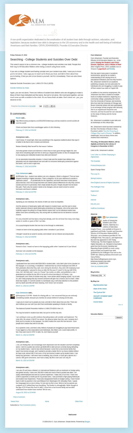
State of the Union (100, 289)
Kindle (112, 69)
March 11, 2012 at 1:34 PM (25, 286)
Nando (18, 118)
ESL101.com (95, 204)
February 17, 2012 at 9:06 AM (26, 130)
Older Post (78, 401)
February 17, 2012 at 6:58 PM (26, 237)
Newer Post (15, 401)
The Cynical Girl (99, 292)
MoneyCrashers (96, 178)
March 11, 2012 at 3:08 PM (25, 335)
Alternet (93, 200)
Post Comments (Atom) (28, 405)
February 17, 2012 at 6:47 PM (26, 192)
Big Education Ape (100, 285)
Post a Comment (19, 397)
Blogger (87, 422)
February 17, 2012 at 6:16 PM (26, 166)
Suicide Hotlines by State (19, 88)
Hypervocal (94, 191)
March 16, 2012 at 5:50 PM (25, 360)
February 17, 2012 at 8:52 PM (26, 254)
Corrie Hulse (98, 302)
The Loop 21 (95, 174)
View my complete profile (99, 266)
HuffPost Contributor (98, 208)
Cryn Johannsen (22, 173)
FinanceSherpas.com (98, 165)
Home (47, 401)
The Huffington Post (97, 187)
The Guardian (95, 161)
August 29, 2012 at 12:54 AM (26, 392)
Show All (120, 304)
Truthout (93, 195)
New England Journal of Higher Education (105, 182)
